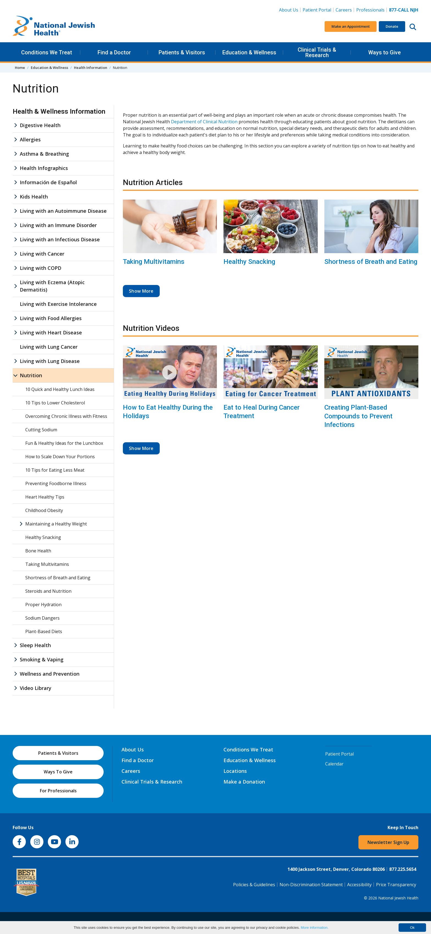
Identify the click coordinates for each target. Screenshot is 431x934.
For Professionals (58, 791)
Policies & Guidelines (254, 885)
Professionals (370, 10)
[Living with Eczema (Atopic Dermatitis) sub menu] (15, 286)
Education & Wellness (249, 52)
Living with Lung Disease (50, 361)
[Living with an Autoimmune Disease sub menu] (15, 211)
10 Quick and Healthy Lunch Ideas (60, 389)
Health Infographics (44, 168)
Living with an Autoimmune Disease (63, 211)
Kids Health (34, 196)
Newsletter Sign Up (388, 842)
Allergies (30, 139)
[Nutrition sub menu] (15, 375)
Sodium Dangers (42, 618)
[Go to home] (54, 26)
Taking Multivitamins (153, 261)
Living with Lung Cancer (49, 346)
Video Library (35, 688)
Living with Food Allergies (51, 318)
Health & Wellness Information (59, 111)
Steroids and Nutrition (48, 591)
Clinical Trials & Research (317, 52)
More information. (314, 927)
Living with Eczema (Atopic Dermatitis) (52, 286)
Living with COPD (40, 268)
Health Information (90, 67)
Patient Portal (317, 10)
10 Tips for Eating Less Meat (54, 470)
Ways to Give (384, 52)
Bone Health (38, 551)
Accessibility (359, 885)
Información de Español (48, 182)
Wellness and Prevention (49, 673)
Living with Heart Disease (51, 332)
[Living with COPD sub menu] (15, 268)
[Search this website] (412, 26)
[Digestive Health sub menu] (15, 125)
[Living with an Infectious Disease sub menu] (15, 239)
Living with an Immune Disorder (58, 225)
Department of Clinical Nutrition (204, 122)
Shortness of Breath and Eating (370, 261)
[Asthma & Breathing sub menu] (15, 154)
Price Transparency (396, 885)
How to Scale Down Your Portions (60, 457)
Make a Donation (244, 781)
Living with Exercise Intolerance (58, 304)
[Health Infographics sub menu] (15, 168)
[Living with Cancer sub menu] (15, 254)
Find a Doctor (114, 52)
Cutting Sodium (41, 430)
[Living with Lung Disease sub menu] (15, 361)
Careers (345, 9)
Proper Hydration (43, 605)
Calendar (334, 764)
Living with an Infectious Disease (60, 239)
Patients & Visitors (182, 52)
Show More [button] (141, 291)
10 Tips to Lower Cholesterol (55, 403)
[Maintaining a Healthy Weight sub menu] (21, 523)
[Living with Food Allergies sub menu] (15, 318)
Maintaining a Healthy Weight (56, 524)
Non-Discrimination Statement (311, 885)
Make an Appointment (350, 26)
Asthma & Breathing (44, 153)
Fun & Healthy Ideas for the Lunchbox (64, 443)
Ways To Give (58, 772)
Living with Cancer (42, 253)
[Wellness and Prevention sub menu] (15, 674)
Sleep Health (35, 645)
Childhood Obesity (44, 510)
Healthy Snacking (249, 261)
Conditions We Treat (46, 52)
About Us (288, 10)
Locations (235, 771)
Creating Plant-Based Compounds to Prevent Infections (358, 416)
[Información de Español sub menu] (15, 182)
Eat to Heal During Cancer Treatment (261, 412)
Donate (392, 26)
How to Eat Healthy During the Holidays (168, 412)
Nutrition (31, 375)
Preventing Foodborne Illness (55, 483)
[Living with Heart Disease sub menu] (15, 333)
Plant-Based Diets (43, 631)
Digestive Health (40, 125)
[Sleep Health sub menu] (15, 645)
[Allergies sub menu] (15, 140)
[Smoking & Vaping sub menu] (15, 659)
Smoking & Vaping (41, 659)
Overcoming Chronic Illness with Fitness (66, 416)
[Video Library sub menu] (15, 688)
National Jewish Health (398, 898)
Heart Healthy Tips (44, 497)
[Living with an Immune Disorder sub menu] (15, 225)
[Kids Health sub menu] (15, 197)
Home (20, 67)
